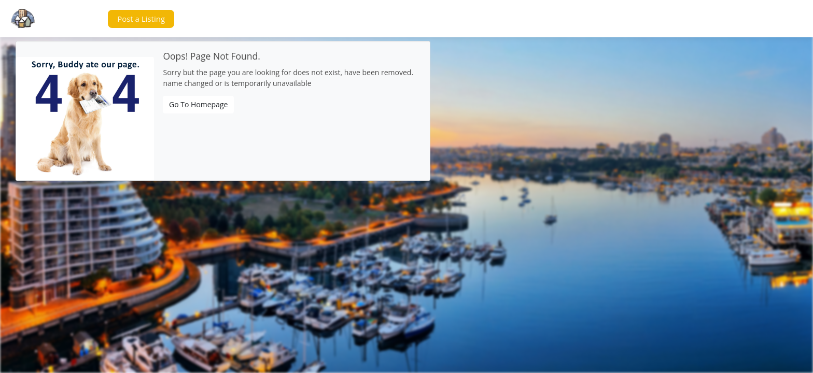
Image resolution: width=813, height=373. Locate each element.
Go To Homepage (198, 104)
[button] (80, 19)
